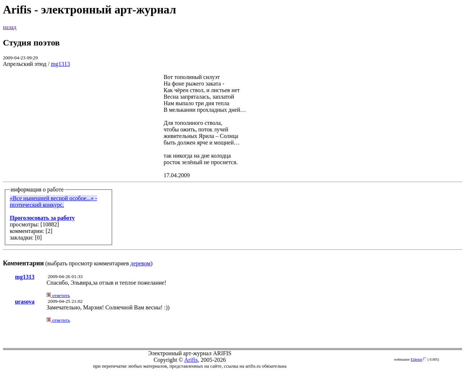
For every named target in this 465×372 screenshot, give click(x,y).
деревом (141, 263)
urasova (25, 301)
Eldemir (416, 359)
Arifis (191, 360)
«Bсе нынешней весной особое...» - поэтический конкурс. (53, 201)
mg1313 (60, 64)
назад (9, 27)
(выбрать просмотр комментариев (232, 170)
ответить (58, 295)
